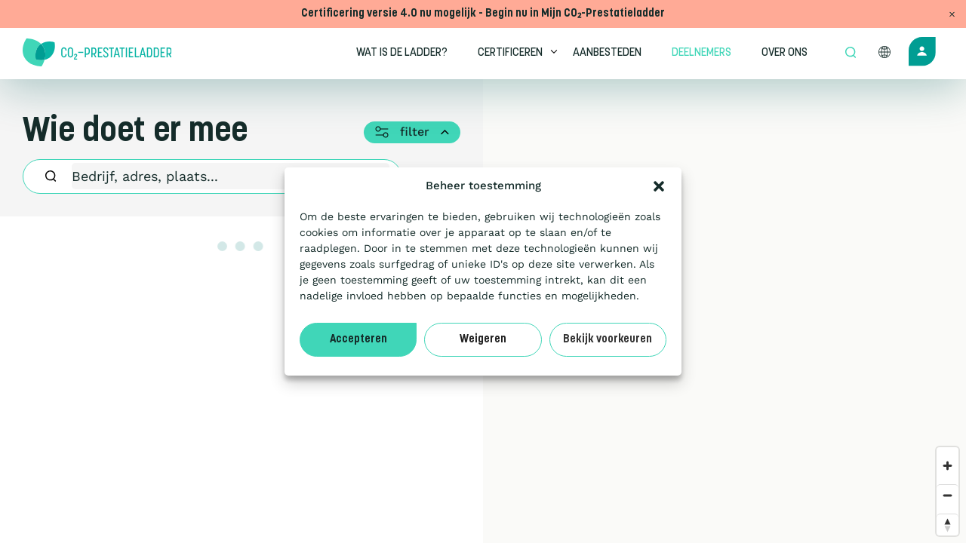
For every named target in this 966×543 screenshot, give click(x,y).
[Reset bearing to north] (947, 524)
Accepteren (358, 339)
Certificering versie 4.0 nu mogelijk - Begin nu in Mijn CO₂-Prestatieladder (483, 14)
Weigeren (483, 339)
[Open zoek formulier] (850, 53)
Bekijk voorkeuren (607, 339)
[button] (658, 186)
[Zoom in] (947, 466)
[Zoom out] (947, 495)
